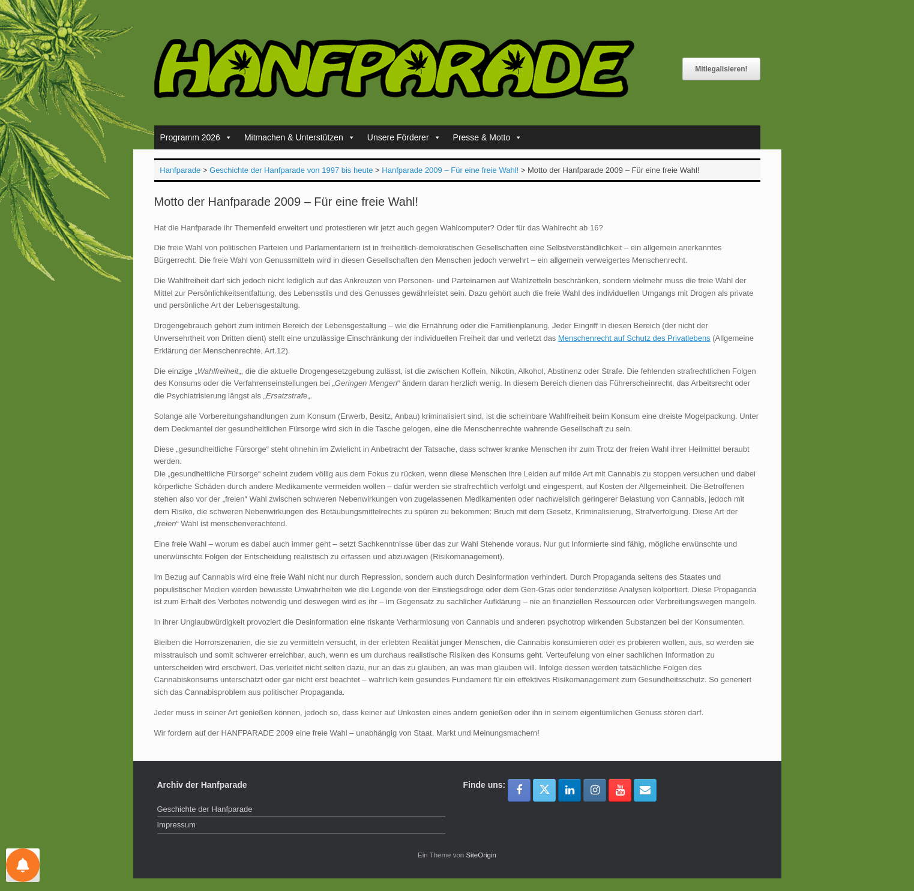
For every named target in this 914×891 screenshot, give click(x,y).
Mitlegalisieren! (721, 69)
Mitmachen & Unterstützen (299, 137)
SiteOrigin (481, 855)
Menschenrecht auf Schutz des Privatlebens (634, 338)
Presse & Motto (488, 137)
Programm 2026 (196, 137)
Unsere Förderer (404, 137)
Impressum (176, 824)
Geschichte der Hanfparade (205, 809)
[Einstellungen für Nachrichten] (23, 865)
